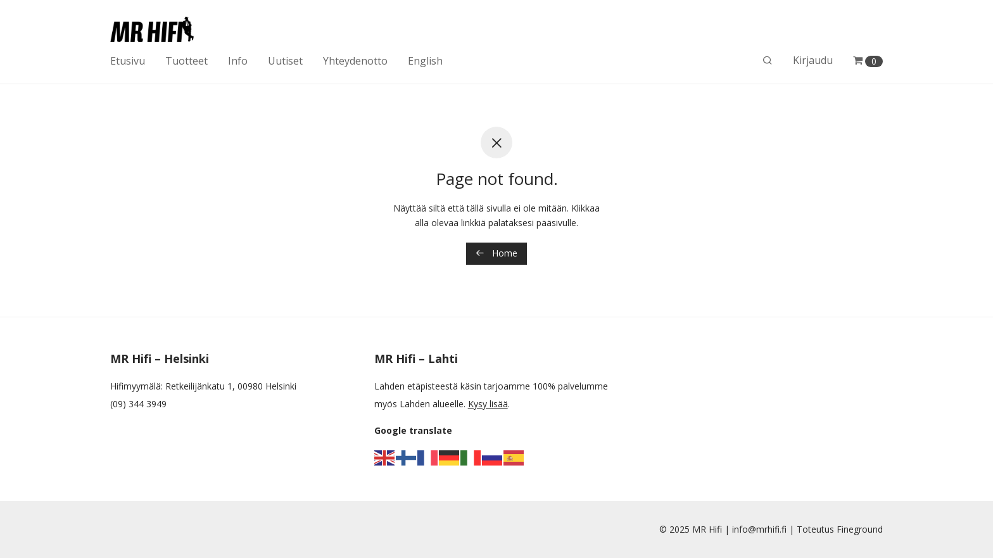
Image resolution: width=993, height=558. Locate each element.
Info (238, 61)
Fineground (860, 529)
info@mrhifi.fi (759, 529)
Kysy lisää (488, 404)
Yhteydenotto (355, 61)
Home (496, 253)
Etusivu (127, 61)
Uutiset (285, 61)
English (425, 61)
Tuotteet (186, 61)
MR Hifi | (712, 529)
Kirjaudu (813, 60)
